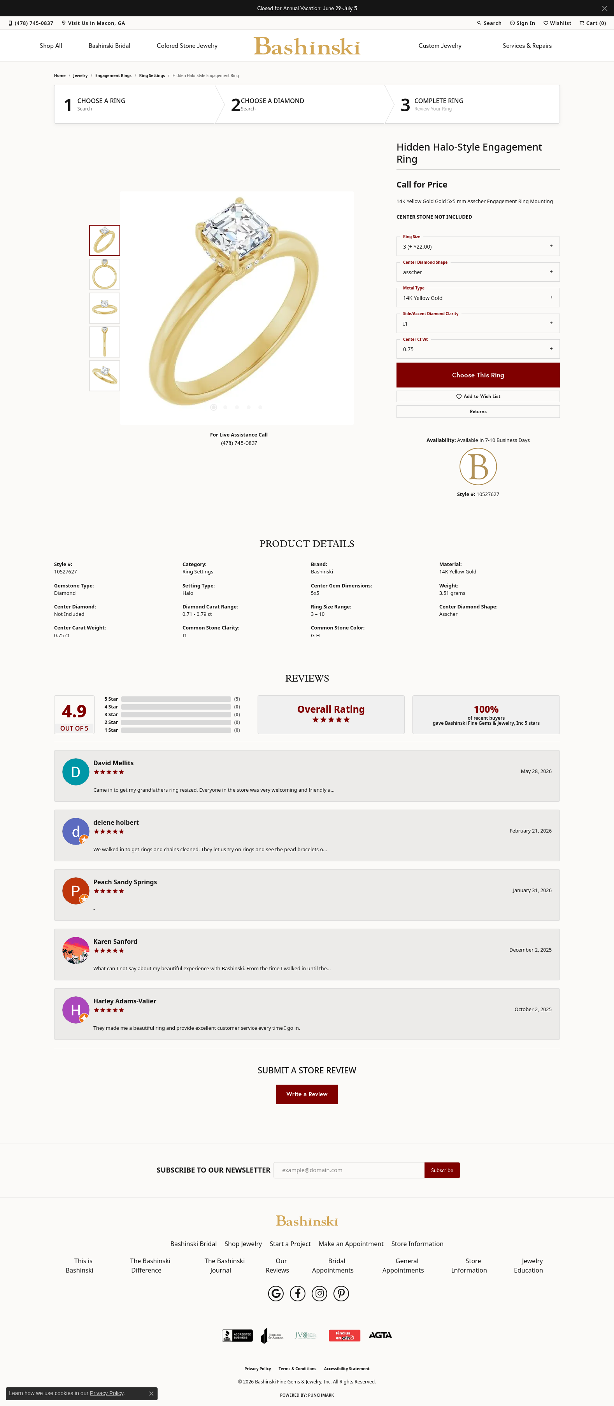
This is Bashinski (79, 1266)
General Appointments (403, 1266)
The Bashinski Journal (225, 1266)
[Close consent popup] (151, 1393)
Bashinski (322, 571)
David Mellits (113, 763)
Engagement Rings (113, 75)
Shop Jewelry (243, 1243)
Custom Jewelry (440, 45)
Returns (478, 411)
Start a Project (290, 1243)
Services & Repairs (527, 45)
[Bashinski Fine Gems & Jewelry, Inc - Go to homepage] (307, 1219)
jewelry (80, 75)
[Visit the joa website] (272, 1335)
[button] (489, 23)
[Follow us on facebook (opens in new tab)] (297, 1293)
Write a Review (307, 1094)
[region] (237, 308)
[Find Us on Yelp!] (344, 1335)
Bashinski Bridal (109, 45)
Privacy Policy (257, 1369)
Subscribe (442, 1170)
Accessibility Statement (347, 1369)
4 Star (111, 706)
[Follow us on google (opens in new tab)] (276, 1293)
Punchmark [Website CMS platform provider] (321, 1395)
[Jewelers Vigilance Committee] (306, 1335)
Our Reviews (277, 1266)
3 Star (111, 714)
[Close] (604, 8)
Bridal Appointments (333, 1266)
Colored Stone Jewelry (187, 45)
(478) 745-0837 (239, 443)
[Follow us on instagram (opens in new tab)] (319, 1293)
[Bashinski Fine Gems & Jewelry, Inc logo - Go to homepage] (307, 45)
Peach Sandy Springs (125, 882)
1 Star (111, 730)
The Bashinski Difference (150, 1266)
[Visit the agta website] (380, 1335)
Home (60, 75)
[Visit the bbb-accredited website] (237, 1335)
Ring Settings (152, 75)
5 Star (111, 699)
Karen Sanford (115, 941)
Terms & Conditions (297, 1369)
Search (84, 109)
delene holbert (116, 822)
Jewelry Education (528, 1266)
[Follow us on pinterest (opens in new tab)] (341, 1293)
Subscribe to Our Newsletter (213, 1170)
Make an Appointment (351, 1243)
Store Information (417, 1243)
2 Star (111, 722)
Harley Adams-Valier (124, 1001)
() (237, 699)
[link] (30, 23)
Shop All (51, 45)
